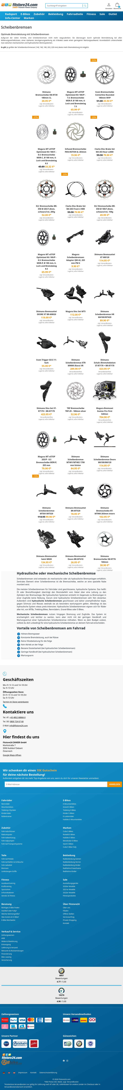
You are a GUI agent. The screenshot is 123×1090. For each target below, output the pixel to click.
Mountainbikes (7, 807)
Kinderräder (6, 813)
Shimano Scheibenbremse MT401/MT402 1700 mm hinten (76, 461)
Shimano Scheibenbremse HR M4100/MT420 (104, 314)
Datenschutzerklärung (48, 1072)
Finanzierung (6, 954)
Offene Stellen (68, 914)
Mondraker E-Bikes (70, 841)
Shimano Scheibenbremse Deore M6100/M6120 (105, 459)
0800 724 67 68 (16, 721)
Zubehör (39, 14)
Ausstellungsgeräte (70, 883)
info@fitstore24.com (18, 725)
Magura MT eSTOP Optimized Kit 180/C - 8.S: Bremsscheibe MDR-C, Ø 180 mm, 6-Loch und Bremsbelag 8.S (46, 156)
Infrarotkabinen (7, 892)
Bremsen (5, 868)
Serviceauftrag (68, 917)
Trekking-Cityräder (8, 810)
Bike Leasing (6, 957)
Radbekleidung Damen (72, 859)
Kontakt (66, 923)
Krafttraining (6, 886)
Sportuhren (5, 889)
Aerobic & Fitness (8, 896)
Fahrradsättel (6, 865)
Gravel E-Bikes (68, 807)
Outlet (113, 14)
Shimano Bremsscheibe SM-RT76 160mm (105, 559)
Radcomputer (6, 834)
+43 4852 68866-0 (17, 717)
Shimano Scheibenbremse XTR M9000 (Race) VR (76, 362)
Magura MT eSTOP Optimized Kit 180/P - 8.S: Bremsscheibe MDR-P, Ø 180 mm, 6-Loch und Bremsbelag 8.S (46, 261)
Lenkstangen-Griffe (9, 871)
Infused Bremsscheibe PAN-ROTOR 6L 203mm (75, 150)
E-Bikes (25, 14)
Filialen (65, 911)
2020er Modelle (69, 886)
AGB (3, 938)
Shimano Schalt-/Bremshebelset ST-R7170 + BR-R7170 (104, 362)
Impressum (22, 1072)
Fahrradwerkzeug (8, 837)
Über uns (66, 907)
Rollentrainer (6, 816)
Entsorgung (6, 944)
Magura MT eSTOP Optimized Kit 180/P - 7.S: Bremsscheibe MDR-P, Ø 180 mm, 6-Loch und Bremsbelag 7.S (75, 99)
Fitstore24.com (65, 1079)
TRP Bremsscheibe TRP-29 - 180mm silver (75, 409)
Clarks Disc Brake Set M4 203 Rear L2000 (105, 150)
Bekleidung (55, 14)
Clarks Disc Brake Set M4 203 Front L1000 (76, 207)
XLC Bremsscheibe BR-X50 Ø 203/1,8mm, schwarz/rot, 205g (46, 209)
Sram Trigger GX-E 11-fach (46, 361)
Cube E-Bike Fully (69, 847)
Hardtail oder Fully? (9, 911)
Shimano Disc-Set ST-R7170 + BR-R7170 (46, 409)
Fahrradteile (75, 14)
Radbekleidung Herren (72, 862)
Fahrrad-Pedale (7, 859)
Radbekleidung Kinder (71, 865)
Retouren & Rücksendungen (12, 951)
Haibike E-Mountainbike (72, 819)
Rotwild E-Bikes (69, 834)
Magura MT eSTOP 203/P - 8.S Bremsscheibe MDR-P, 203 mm (46, 461)
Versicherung (6, 960)
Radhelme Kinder (70, 871)
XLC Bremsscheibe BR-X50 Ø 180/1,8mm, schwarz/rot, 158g (104, 209)
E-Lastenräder (68, 816)
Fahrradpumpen (7, 841)
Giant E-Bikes (68, 844)
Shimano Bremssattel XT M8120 (104, 256)
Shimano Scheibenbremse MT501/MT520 (46, 511)
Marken (29, 18)
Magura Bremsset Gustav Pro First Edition (104, 411)
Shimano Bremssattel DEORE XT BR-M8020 (46, 313)
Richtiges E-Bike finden (10, 907)
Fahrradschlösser (8, 831)
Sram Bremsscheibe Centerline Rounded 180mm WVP (104, 95)
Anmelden (114, 784)
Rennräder (5, 804)
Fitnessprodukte (69, 896)
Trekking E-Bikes (69, 810)
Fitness (91, 14)
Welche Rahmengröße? (10, 914)
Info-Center (12, 18)
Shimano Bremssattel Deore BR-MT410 (75, 557)
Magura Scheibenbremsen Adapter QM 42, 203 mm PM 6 (75, 258)
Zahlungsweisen (7, 935)
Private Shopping (69, 920)
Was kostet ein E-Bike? (10, 917)
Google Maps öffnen (12, 755)
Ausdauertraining (8, 883)
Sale (102, 14)
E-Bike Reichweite (8, 920)
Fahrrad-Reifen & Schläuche (12, 862)
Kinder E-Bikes (68, 813)
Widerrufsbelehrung (9, 941)
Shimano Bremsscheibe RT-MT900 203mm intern (105, 511)
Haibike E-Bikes (69, 837)
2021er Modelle (69, 889)
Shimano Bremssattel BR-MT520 (75, 509)
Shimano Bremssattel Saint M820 (46, 557)
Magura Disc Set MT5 (76, 311)
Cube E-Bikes (68, 831)
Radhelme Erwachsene (72, 868)
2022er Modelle (69, 892)
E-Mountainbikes (69, 804)
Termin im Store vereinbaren (16, 702)
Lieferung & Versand (9, 947)
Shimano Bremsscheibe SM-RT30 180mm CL (47, 95)
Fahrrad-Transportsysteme (11, 844)
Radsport (11, 14)
